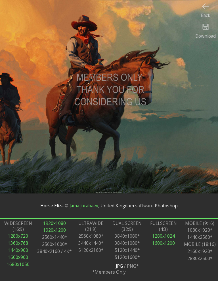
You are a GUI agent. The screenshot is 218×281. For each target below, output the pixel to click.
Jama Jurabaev (84, 206)
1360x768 (18, 243)
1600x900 (18, 257)
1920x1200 (54, 230)
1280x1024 (163, 236)
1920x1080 (54, 223)
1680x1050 (18, 264)
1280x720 (18, 236)
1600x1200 (163, 243)
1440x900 (18, 250)
